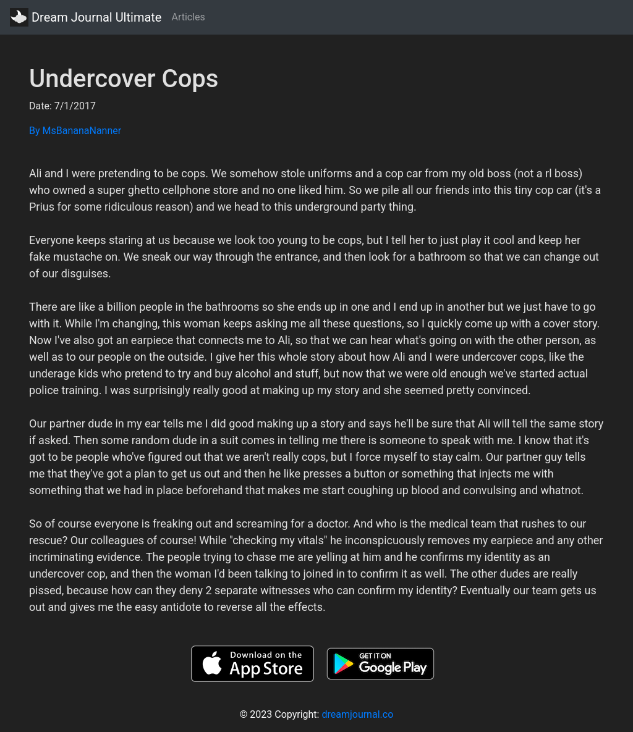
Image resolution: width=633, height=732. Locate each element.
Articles (188, 17)
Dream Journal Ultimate (85, 17)
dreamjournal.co (357, 714)
